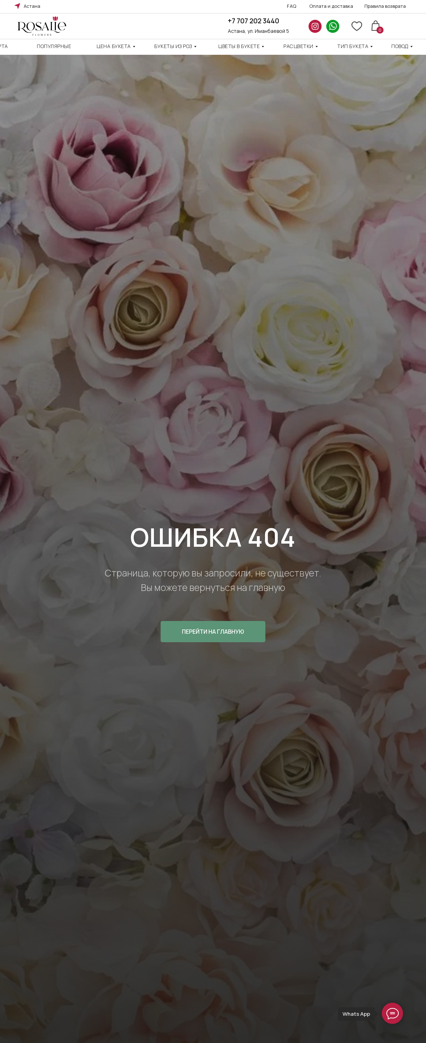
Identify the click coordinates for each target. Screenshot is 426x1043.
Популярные (54, 46)
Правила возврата (385, 6)
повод (399, 46)
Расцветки (298, 46)
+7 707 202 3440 (253, 20)
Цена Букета (114, 46)
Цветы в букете (239, 46)
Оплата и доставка (331, 6)
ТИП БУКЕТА (352, 46)
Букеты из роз (173, 46)
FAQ (292, 6)
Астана (32, 6)
